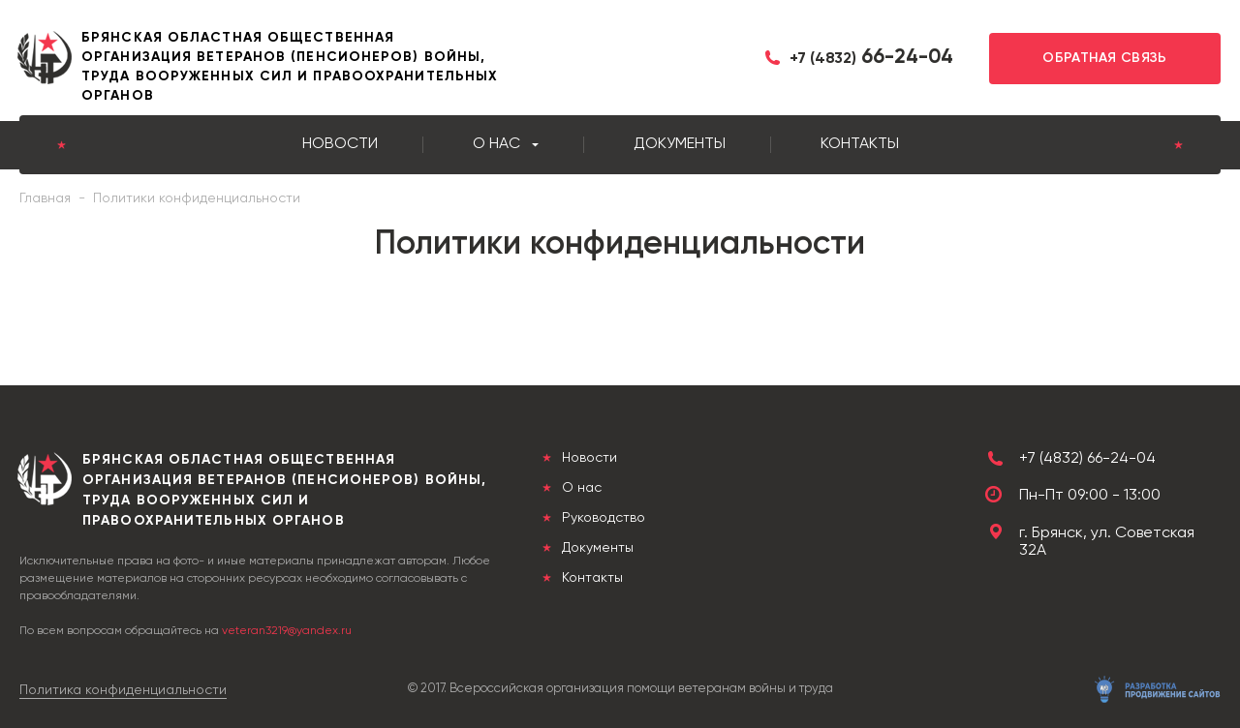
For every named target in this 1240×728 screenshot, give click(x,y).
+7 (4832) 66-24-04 (1087, 459)
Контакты (860, 144)
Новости (340, 144)
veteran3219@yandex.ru (287, 631)
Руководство (601, 518)
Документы (680, 144)
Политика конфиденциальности (123, 690)
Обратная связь (1104, 58)
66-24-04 (871, 57)
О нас (496, 144)
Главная (45, 198)
